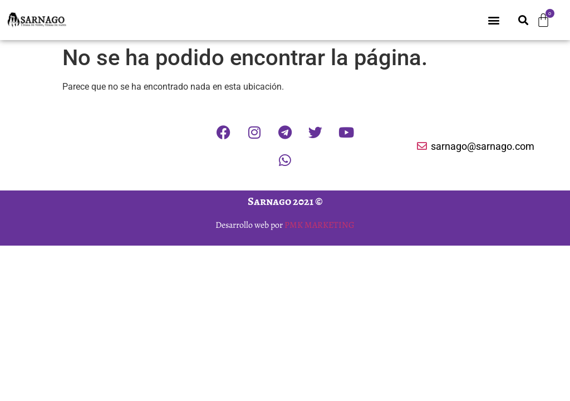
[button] (494, 20)
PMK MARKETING (319, 225)
